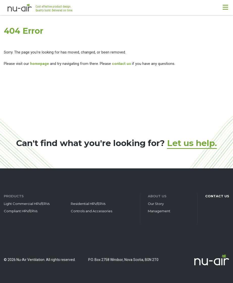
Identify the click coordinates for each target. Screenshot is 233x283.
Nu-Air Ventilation (20, 7)
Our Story (156, 204)
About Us (157, 196)
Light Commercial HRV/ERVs (27, 204)
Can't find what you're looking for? (116, 143)
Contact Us (217, 196)
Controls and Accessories (91, 211)
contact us (121, 63)
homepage (39, 63)
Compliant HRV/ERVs (20, 211)
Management (159, 211)
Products (14, 196)
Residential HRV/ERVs (88, 204)
